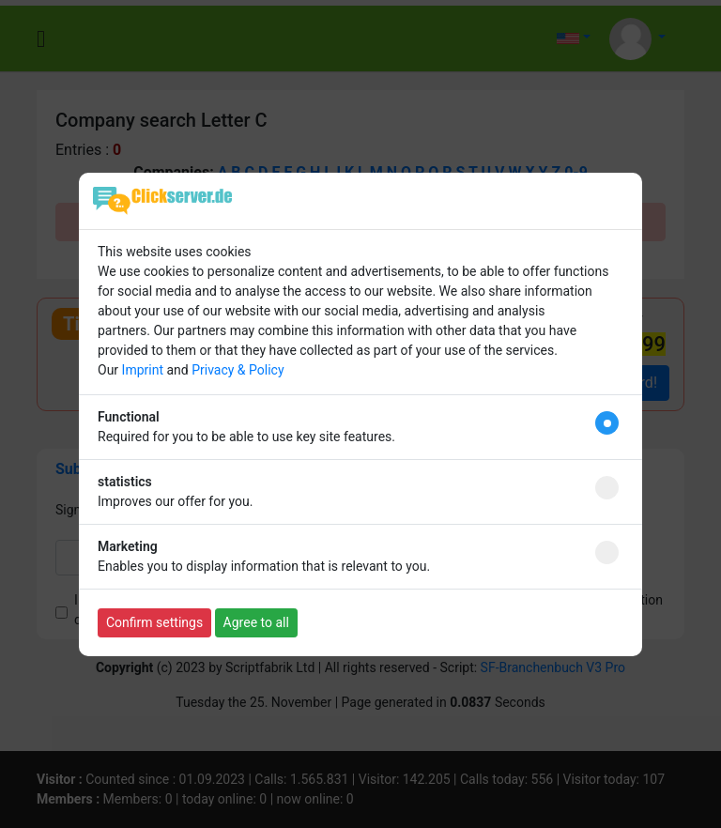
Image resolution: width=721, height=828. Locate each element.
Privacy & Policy (238, 369)
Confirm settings (154, 622)
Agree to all (256, 622)
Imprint (142, 369)
